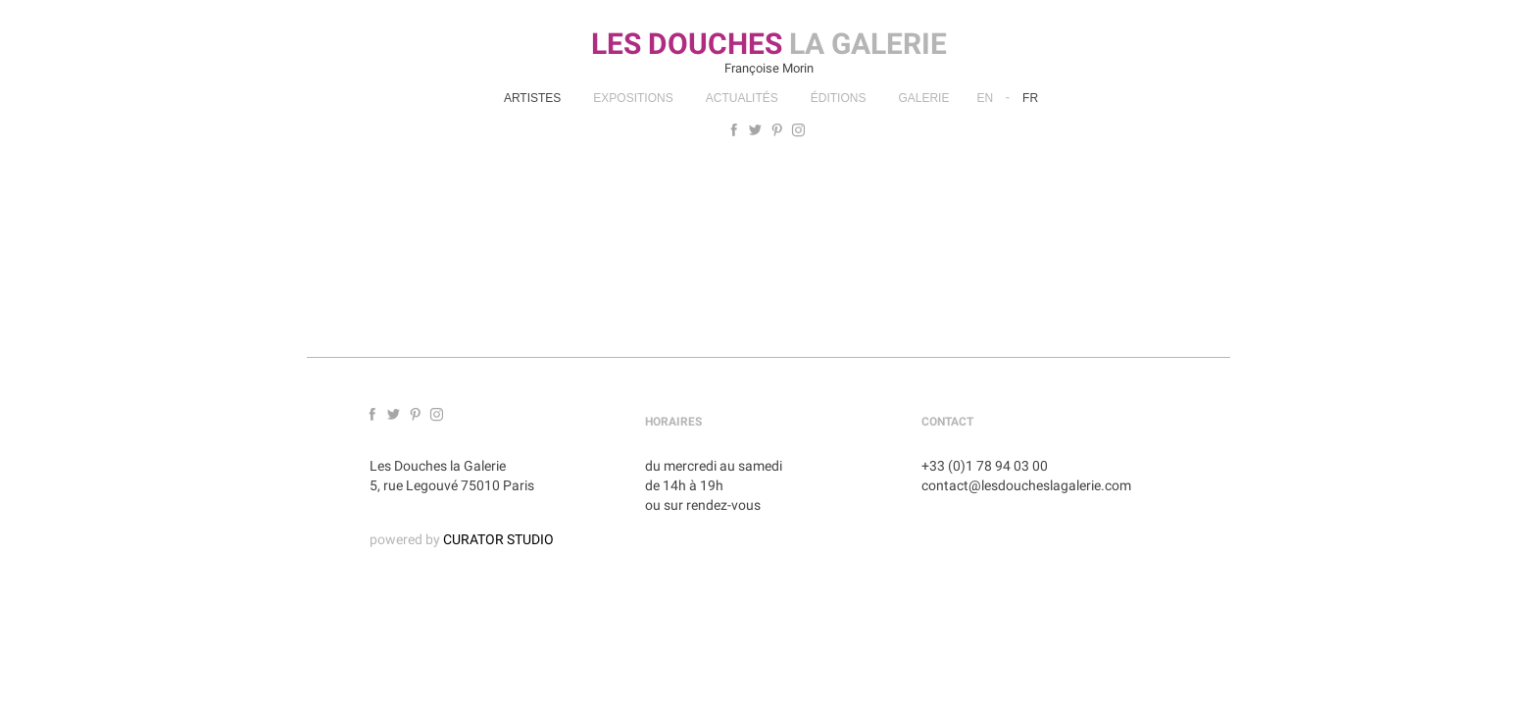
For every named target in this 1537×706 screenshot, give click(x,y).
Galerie (923, 98)
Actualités (742, 98)
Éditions (839, 98)
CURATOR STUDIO (498, 539)
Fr (1030, 98)
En (984, 98)
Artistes (532, 98)
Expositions (632, 98)
